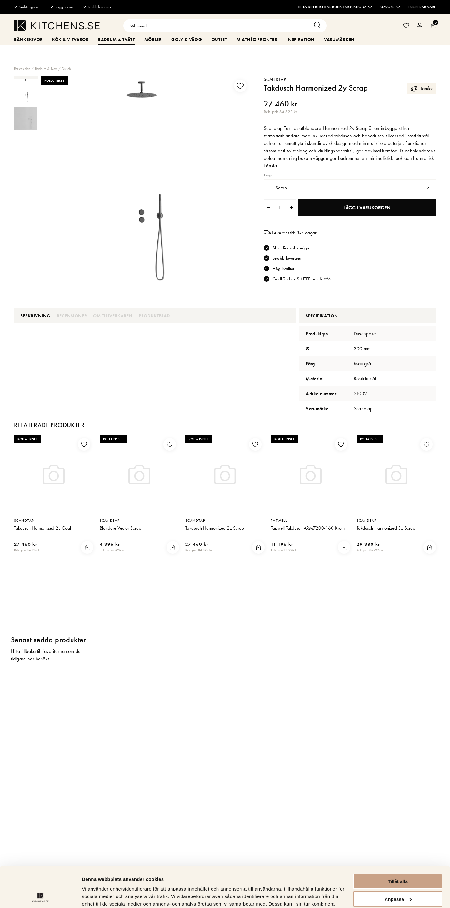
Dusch (66, 68)
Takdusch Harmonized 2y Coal (42, 534)
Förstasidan (22, 68)
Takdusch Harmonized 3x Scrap (386, 534)
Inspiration (301, 39)
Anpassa (398, 858)
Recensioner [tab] (72, 315)
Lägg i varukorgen (366, 208)
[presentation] (26, 90)
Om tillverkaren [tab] (112, 315)
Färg (267, 175)
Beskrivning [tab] (35, 315)
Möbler (153, 39)
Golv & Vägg (186, 39)
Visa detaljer (96, 895)
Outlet (219, 39)
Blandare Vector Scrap (120, 534)
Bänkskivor (28, 39)
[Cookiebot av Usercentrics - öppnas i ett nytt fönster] (40, 896)
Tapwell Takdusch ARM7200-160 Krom (308, 534)
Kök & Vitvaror (70, 39)
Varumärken (339, 39)
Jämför (421, 88)
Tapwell (279, 526)
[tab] (26, 90)
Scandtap (275, 79)
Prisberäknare (422, 6)
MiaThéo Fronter (257, 39)
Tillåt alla (398, 841)
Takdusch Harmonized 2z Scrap (214, 534)
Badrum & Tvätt (116, 39)
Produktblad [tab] (154, 315)
